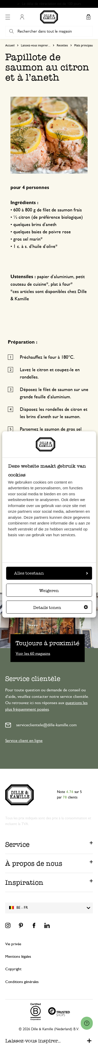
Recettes (62, 45)
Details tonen (60, 607)
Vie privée (13, 944)
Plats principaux (84, 45)
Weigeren (49, 590)
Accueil (10, 45)
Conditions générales (22, 982)
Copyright (13, 969)
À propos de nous (33, 863)
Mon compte (22, 17)
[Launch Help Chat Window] (87, 1023)
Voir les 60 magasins (33, 653)
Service (17, 844)
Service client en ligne (24, 741)
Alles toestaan (51, 573)
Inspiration (24, 882)
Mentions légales (18, 957)
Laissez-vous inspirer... (35, 45)
